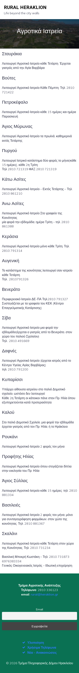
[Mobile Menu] (71, 9)
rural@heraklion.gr (44, 594)
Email (39, 609)
